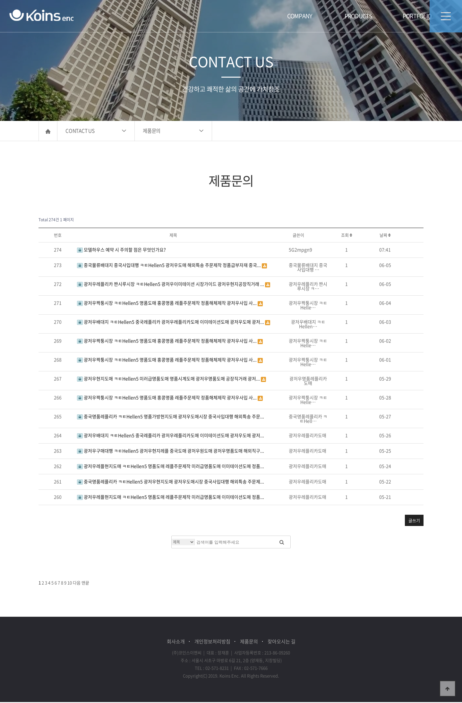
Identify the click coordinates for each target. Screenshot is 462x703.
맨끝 (85, 583)
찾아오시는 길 (281, 642)
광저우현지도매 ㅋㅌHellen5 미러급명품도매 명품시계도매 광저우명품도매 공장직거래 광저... (169, 379)
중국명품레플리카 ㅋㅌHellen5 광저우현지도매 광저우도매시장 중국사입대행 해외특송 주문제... (170, 482)
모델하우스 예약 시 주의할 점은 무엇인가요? (121, 250)
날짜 (385, 236)
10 (69, 583)
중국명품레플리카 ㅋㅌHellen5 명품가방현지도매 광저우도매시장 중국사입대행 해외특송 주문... (170, 417)
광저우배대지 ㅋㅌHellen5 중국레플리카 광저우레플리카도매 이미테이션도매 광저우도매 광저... (171, 322)
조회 (346, 236)
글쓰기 (414, 521)
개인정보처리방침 (212, 642)
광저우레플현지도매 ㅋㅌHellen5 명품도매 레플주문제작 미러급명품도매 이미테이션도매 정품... (170, 467)
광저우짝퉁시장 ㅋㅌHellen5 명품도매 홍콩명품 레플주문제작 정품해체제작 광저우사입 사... (167, 304)
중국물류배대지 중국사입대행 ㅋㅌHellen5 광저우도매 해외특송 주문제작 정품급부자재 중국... (169, 266)
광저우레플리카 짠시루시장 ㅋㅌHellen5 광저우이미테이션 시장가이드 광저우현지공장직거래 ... (171, 285)
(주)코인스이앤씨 (41, 15)
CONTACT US (80, 131)
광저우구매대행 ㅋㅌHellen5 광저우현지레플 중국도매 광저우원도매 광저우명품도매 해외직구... (170, 451)
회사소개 (176, 642)
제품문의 (151, 131)
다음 (77, 583)
